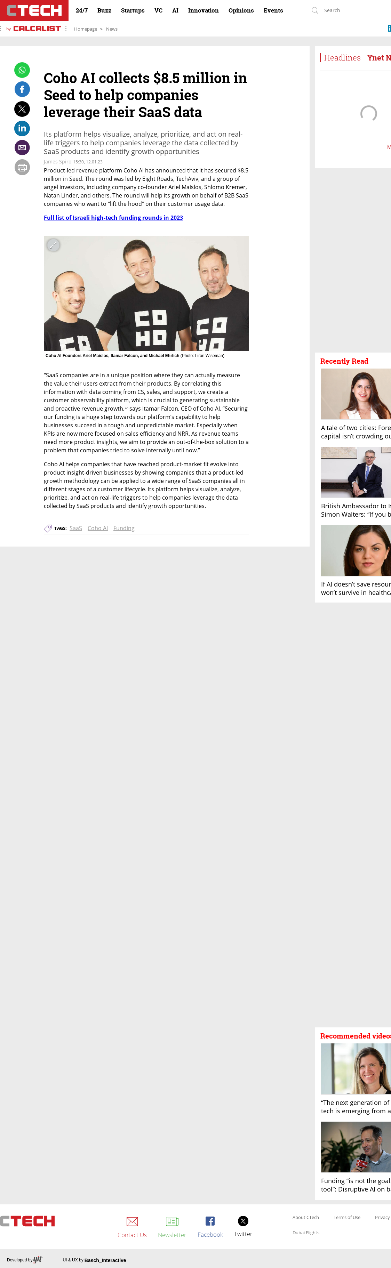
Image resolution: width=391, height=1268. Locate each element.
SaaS (76, 528)
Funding (124, 528)
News (112, 29)
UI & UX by (94, 1260)
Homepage (85, 29)
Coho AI (98, 528)
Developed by (24, 1260)
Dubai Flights (306, 1233)
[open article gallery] (146, 293)
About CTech (306, 1217)
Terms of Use (347, 1217)
